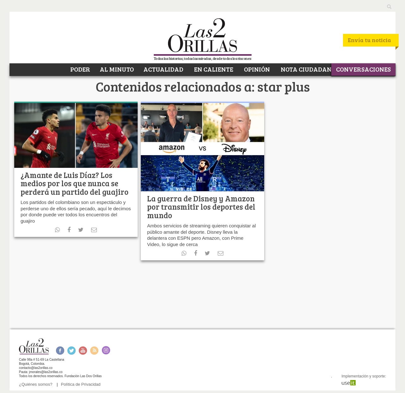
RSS (94, 350)
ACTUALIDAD (163, 69)
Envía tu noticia (369, 40)
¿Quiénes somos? (36, 384)
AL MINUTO (117, 69)
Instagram (106, 350)
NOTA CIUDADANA (307, 69)
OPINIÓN (256, 69)
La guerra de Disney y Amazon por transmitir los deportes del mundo (201, 206)
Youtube (83, 350)
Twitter (71, 350)
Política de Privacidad (81, 384)
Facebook (60, 350)
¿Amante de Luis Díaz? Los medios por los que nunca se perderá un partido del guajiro (74, 183)
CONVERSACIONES (363, 69)
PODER (79, 69)
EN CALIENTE (213, 69)
